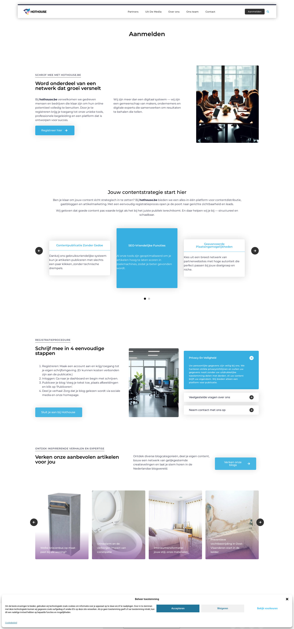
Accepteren (178, 608)
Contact (210, 11)
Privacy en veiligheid (202, 357)
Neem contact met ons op (207, 410)
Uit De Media (153, 11)
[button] (287, 599)
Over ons (173, 11)
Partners (133, 11)
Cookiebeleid (11, 623)
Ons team (192, 11)
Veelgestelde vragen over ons (209, 397)
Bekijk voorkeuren (267, 608)
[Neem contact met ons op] (251, 410)
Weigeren (222, 608)
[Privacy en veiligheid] (251, 358)
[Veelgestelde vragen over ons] (251, 397)
